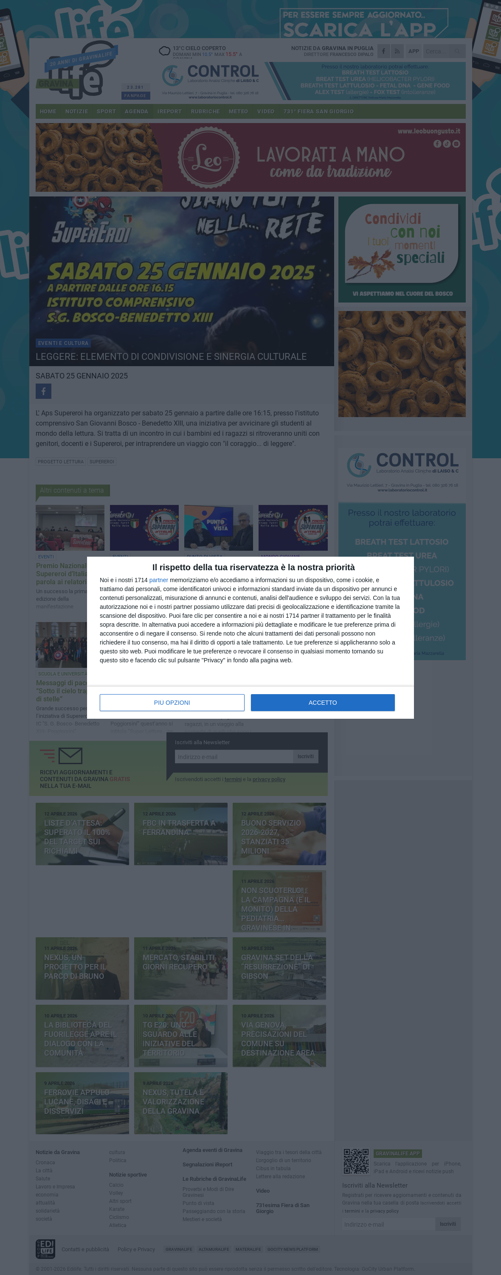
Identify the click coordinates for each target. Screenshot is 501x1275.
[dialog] (250, 638)
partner (158, 580)
